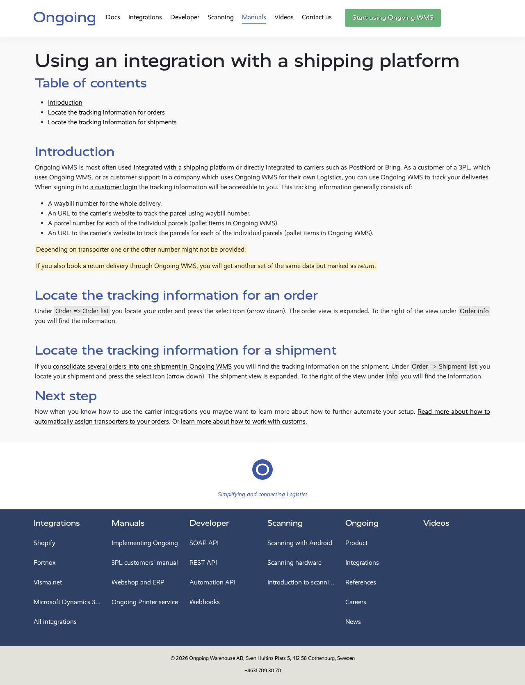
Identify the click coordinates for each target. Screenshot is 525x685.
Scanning (221, 17)
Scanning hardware (294, 562)
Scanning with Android (299, 543)
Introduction (65, 102)
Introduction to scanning (301, 582)
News (353, 621)
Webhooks (204, 602)
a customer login (113, 187)
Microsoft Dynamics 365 (68, 602)
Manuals (254, 17)
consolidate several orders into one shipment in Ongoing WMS (142, 366)
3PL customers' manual (145, 562)
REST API (203, 562)
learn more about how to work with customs (243, 421)
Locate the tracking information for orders (106, 112)
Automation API (212, 582)
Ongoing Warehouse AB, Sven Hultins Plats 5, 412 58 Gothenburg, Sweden (272, 658)
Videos (284, 17)
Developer (184, 17)
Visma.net (48, 582)
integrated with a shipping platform (184, 167)
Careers (355, 602)
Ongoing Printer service (145, 602)
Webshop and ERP (138, 582)
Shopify (44, 543)
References (360, 582)
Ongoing (362, 523)
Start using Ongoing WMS (393, 17)
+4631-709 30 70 (262, 670)
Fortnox (45, 562)
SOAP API (204, 543)
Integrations (145, 17)
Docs (113, 17)
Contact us (317, 17)
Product (356, 543)
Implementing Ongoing (145, 543)
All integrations (55, 621)
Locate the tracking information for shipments (112, 122)
